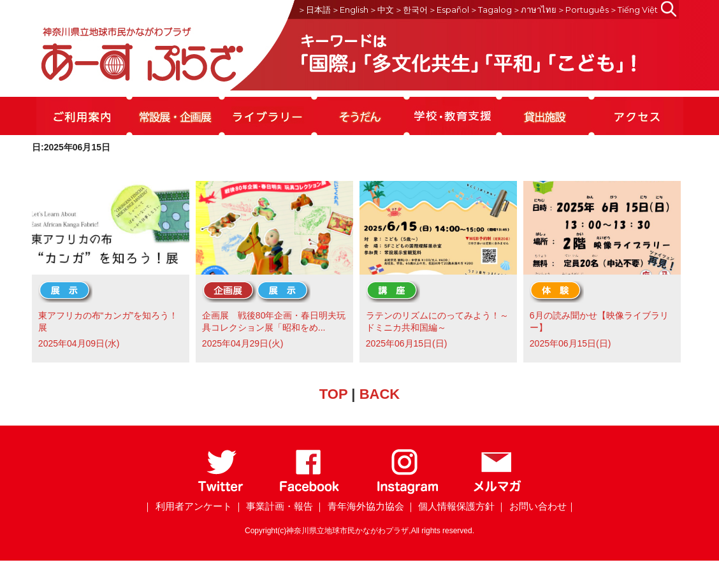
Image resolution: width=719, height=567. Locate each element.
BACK (380, 394)
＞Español (448, 9)
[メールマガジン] (497, 491)
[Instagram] (407, 491)
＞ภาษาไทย (534, 9)
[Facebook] (309, 491)
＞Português (583, 9)
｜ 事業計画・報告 (273, 506)
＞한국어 (411, 9)
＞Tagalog (491, 9)
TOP (333, 394)
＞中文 (381, 9)
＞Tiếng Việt (633, 9)
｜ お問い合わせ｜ (536, 506)
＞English (349, 9)
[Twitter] (221, 491)
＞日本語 (314, 9)
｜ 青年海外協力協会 (359, 506)
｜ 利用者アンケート (187, 506)
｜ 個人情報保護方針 (450, 506)
